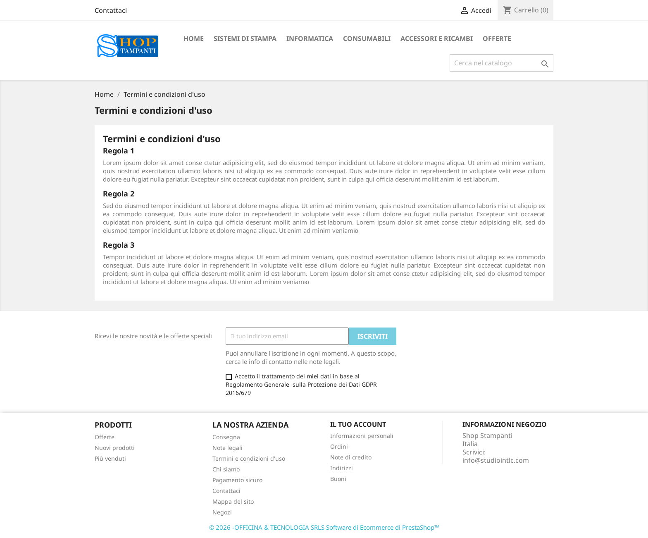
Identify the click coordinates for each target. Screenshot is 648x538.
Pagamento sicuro (237, 480)
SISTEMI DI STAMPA (245, 38)
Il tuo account (358, 424)
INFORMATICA (309, 38)
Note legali (227, 448)
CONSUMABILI (367, 38)
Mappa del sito (233, 501)
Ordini (339, 446)
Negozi (222, 512)
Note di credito (351, 457)
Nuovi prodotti (115, 448)
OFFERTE (497, 38)
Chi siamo (226, 469)
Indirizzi (341, 468)
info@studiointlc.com (495, 460)
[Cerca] (501, 63)
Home (193, 38)
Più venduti (110, 458)
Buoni (338, 479)
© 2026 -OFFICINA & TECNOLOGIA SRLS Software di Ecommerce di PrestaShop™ (324, 527)
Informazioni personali (361, 436)
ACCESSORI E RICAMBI (436, 38)
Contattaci (111, 10)
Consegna (226, 437)
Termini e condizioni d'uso (248, 458)
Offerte (104, 437)
